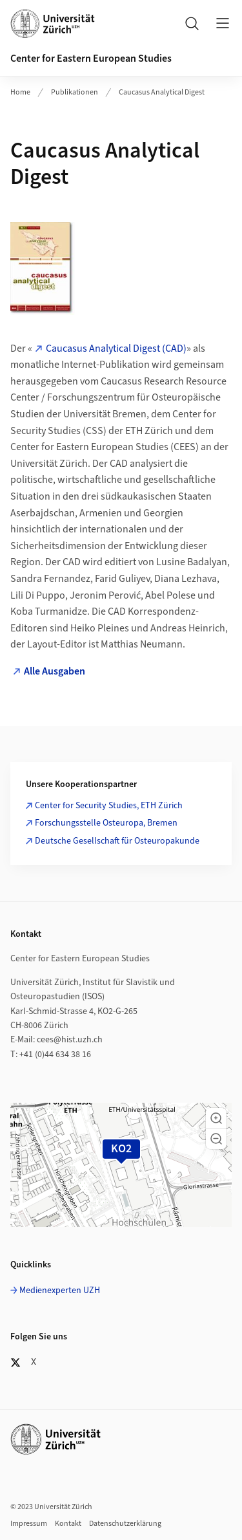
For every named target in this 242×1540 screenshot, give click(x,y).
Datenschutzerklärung (125, 1523)
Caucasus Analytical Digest (162, 92)
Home (20, 92)
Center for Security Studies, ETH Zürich (109, 805)
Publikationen (74, 92)
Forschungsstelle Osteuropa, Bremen (106, 823)
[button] (216, 1118)
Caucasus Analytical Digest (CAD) (116, 348)
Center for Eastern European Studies (91, 58)
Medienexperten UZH (59, 1290)
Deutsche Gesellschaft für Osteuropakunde (117, 841)
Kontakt (68, 1523)
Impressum (28, 1523)
